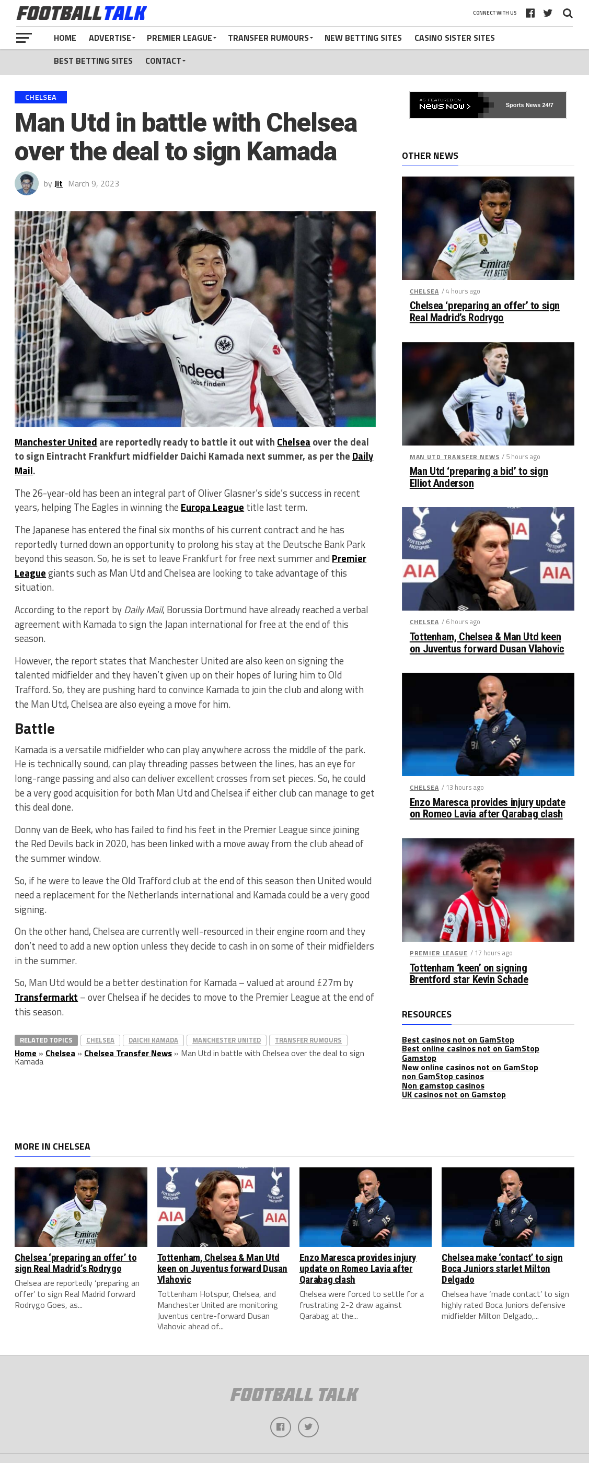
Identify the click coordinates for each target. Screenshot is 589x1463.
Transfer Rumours (268, 37)
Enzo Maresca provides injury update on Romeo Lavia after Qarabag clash (487, 809)
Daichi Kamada (153, 1040)
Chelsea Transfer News (128, 1053)
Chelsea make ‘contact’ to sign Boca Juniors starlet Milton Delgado (502, 1268)
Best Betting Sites (93, 60)
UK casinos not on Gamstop (454, 1094)
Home (65, 37)
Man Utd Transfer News (455, 457)
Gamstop (419, 1057)
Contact (163, 60)
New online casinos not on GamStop (470, 1067)
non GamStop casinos (443, 1076)
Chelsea (293, 442)
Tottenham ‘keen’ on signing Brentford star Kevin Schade (469, 974)
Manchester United (56, 442)
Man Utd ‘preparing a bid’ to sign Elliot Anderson (479, 477)
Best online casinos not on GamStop (470, 1048)
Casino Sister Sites (454, 37)
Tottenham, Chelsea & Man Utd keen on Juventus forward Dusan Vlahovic (487, 643)
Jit (58, 183)
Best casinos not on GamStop (458, 1039)
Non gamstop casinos (443, 1085)
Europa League (212, 507)
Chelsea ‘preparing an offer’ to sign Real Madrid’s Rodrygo (485, 312)
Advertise (110, 37)
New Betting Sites (363, 37)
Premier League (179, 37)
